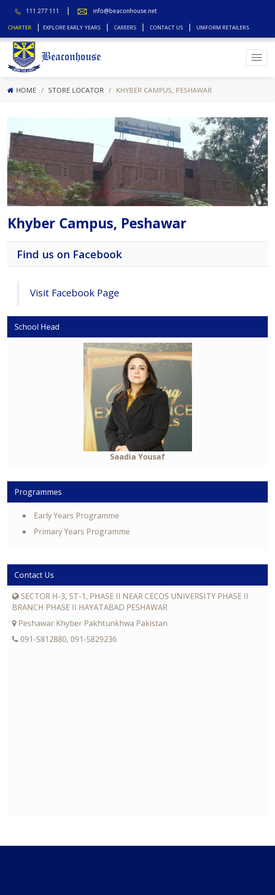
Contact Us (166, 27)
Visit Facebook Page (74, 292)
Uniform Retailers (222, 27)
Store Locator (76, 90)
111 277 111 (42, 11)
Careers (125, 27)
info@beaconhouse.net (125, 11)
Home (26, 90)
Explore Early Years (71, 27)
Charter (19, 27)
